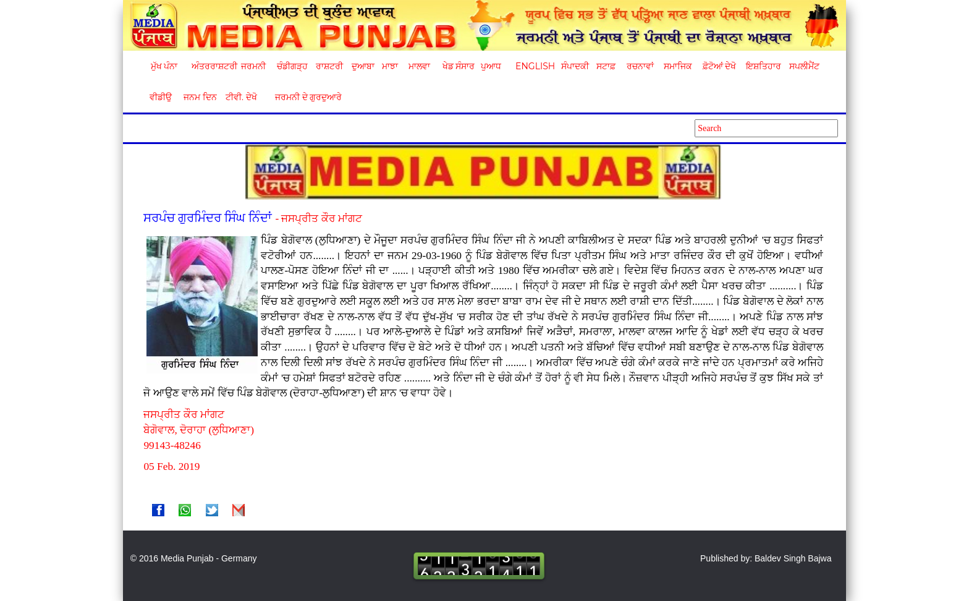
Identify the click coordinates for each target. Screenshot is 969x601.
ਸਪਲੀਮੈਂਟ (804, 66)
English (533, 66)
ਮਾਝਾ (390, 66)
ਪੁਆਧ (491, 66)
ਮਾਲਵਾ (419, 66)
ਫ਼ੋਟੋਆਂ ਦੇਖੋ (719, 66)
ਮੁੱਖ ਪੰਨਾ (164, 66)
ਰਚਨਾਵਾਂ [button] (640, 66)
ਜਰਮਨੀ (253, 66)
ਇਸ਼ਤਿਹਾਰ (762, 66)
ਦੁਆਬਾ (363, 66)
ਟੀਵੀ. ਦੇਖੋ (241, 97)
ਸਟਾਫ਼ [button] (606, 66)
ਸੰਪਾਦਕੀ (575, 66)
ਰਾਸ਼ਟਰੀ (329, 66)
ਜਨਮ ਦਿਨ (200, 97)
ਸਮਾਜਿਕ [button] (678, 66)
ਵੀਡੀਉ (161, 97)
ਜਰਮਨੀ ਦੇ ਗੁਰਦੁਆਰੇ (303, 97)
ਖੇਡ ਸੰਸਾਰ (458, 66)
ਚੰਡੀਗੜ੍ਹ (292, 66)
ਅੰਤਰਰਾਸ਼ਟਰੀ (212, 66)
